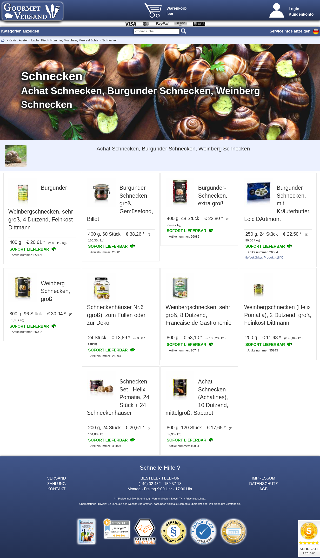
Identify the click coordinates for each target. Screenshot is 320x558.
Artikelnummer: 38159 (105, 446)
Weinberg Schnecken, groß (55, 291)
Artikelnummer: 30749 (184, 350)
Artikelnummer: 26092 (27, 332)
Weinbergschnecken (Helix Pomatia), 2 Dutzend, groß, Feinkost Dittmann (277, 315)
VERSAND (56, 478)
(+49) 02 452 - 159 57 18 (160, 483)
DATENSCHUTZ (263, 483)
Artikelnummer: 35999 (27, 255)
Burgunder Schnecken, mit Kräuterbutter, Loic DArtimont (277, 203)
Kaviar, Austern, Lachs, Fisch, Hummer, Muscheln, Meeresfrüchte (54, 40)
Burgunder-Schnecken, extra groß (212, 196)
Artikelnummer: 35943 (262, 350)
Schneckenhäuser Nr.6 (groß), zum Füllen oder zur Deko (116, 315)
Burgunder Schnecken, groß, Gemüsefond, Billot (120, 203)
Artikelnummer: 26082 (184, 236)
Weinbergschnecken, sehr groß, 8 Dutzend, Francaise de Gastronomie (199, 315)
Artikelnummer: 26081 (105, 252)
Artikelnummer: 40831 (184, 446)
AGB (263, 489)
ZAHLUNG (56, 483)
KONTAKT (56, 489)
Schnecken (110, 40)
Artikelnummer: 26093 (105, 356)
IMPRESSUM (263, 478)
